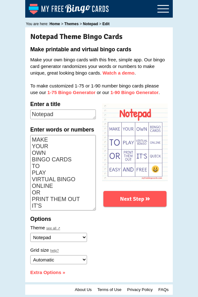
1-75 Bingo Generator (71, 92)
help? (54, 250)
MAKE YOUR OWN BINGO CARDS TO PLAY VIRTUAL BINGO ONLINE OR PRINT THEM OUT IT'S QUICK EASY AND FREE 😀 (63, 172)
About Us (83, 289)
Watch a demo (118, 73)
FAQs (163, 289)
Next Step (135, 198)
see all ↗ (53, 228)
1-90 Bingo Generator (134, 92)
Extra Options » (47, 272)
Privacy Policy (140, 289)
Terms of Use (109, 289)
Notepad (63, 114)
